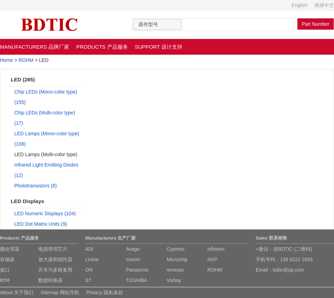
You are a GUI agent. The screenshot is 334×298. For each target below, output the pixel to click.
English (300, 5)
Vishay (174, 280)
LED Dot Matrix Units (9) (40, 224)
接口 (5, 270)
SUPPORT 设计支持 (158, 47)
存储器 (7, 259)
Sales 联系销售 (271, 238)
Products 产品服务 (19, 238)
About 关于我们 (16, 292)
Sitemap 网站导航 (59, 292)
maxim (133, 259)
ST (88, 280)
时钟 (5, 280)
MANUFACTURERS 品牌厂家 (34, 47)
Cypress (175, 249)
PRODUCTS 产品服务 (102, 47)
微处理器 (9, 249)
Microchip (177, 259)
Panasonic (137, 270)
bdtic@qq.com (288, 270)
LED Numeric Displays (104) (45, 213)
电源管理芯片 (52, 249)
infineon (215, 249)
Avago (133, 249)
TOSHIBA (136, 280)
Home (6, 60)
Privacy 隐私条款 (104, 292)
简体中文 (324, 5)
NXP (212, 259)
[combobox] (157, 24)
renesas (175, 270)
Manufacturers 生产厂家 (110, 238)
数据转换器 (50, 280)
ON (89, 270)
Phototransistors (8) (35, 185)
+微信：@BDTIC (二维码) (284, 249)
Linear (92, 259)
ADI (89, 249)
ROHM (25, 60)
